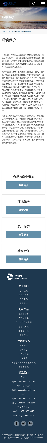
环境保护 (28, 31)
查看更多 (24, 185)
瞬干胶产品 (24, 331)
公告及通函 (24, 354)
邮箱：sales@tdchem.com (23, 390)
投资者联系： (24, 407)
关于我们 (12, 31)
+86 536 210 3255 (23, 386)
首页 (5, 31)
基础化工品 (24, 326)
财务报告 (24, 358)
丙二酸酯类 (24, 318)
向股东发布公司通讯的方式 (24, 362)
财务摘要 (24, 350)
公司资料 (24, 345)
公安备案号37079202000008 (32, 438)
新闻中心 (24, 299)
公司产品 (24, 309)
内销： (24, 377)
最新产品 (24, 335)
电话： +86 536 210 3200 (23, 381)
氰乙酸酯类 (24, 314)
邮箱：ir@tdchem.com (23, 415)
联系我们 (24, 303)
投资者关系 (23, 341)
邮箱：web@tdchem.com (23, 403)
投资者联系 (24, 367)
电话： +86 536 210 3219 (23, 398)
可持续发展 (20, 31)
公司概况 (24, 291)
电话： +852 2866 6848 (23, 411)
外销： (24, 394)
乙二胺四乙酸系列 (24, 322)
